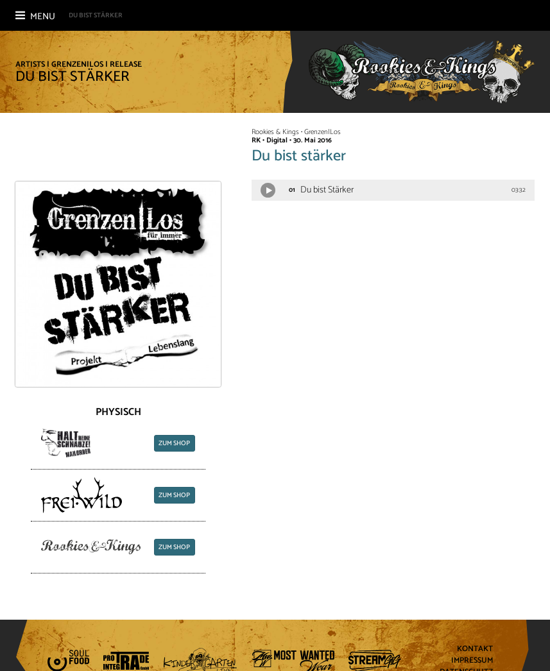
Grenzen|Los (77, 64)
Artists (30, 64)
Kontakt (475, 649)
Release (126, 64)
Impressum (472, 661)
